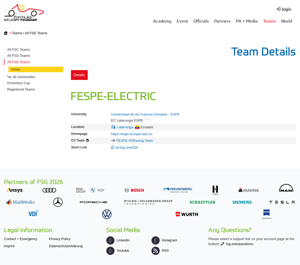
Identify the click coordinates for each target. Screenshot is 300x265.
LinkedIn (118, 240)
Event (182, 20)
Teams (269, 20)
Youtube (117, 251)
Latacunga (125, 127)
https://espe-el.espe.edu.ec (132, 134)
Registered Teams (21, 89)
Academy (162, 20)
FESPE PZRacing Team (134, 141)
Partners (222, 20)
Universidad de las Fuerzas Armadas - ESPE (145, 114)
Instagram (164, 240)
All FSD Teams (18, 56)
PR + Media (247, 20)
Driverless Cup (18, 83)
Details (15, 69)
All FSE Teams (36, 33)
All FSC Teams (18, 50)
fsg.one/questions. (240, 244)
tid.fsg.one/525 (127, 147)
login (286, 8)
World (286, 20)
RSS (160, 251)
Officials (201, 20)
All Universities (23, 77)
